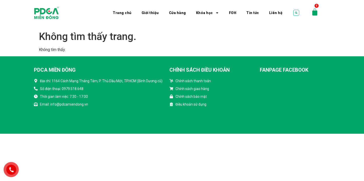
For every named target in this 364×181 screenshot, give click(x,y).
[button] (296, 13)
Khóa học (207, 13)
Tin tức (252, 13)
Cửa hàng (177, 13)
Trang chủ (122, 13)
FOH (232, 13)
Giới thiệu (150, 13)
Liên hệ (276, 13)
